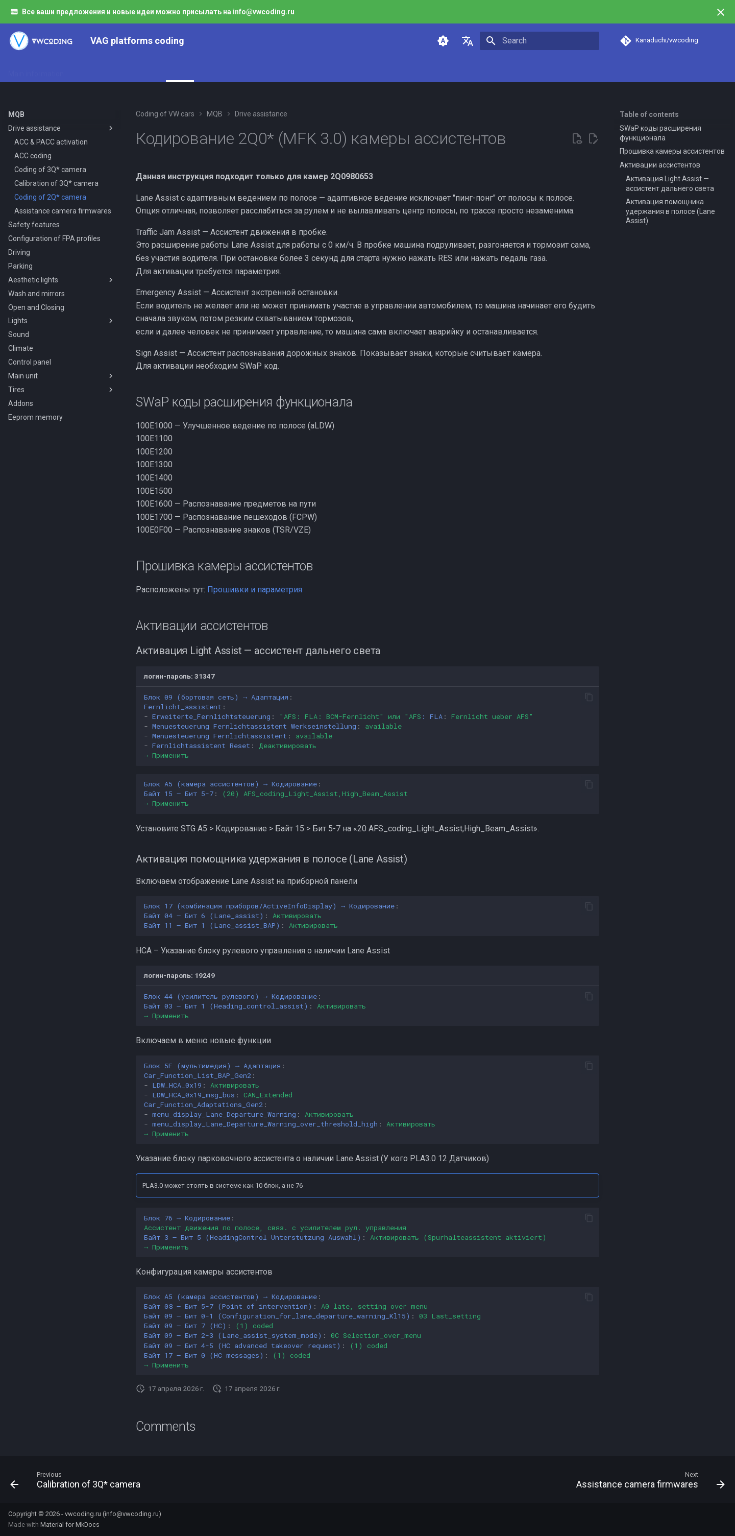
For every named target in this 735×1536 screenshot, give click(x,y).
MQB (180, 70)
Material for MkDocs (70, 1524)
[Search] (539, 41)
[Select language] (467, 41)
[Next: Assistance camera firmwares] (647, 1482)
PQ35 (340, 70)
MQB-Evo (215, 70)
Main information (36, 70)
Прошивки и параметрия (254, 589)
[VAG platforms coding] (41, 41)
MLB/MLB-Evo (265, 70)
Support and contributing (401, 70)
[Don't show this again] (721, 12)
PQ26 (309, 70)
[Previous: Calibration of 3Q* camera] (78, 1482)
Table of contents (649, 114)
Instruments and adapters (118, 70)
